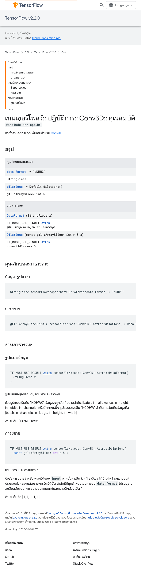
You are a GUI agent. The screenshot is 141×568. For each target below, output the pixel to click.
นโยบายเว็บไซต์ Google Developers (108, 517)
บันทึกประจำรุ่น (81, 557)
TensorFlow (12, 52)
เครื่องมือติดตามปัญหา (86, 550)
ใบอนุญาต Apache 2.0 (24, 517)
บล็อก (8, 550)
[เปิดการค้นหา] (101, 5)
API (27, 52)
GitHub (9, 557)
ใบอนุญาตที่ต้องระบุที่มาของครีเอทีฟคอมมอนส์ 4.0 (74, 513)
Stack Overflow (83, 563)
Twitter (10, 563)
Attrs (45, 223)
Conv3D (56, 133)
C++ (63, 52)
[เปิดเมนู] (7, 5)
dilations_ (15, 187)
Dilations (15, 235)
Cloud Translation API (46, 38)
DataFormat (15, 215)
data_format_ (17, 172)
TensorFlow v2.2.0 (22, 18)
